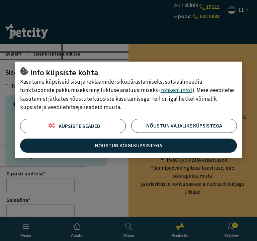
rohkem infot (176, 90)
